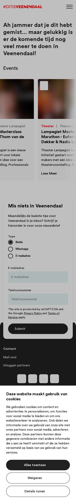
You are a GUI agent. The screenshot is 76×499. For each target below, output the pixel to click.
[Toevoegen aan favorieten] (54, 86)
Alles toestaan (35, 465)
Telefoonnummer (19, 290)
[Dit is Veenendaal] (22, 6)
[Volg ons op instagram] (32, 378)
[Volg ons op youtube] (43, 378)
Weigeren (35, 478)
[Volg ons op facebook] (21, 378)
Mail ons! (9, 357)
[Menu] (69, 6)
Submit (20, 328)
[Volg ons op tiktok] (54, 378)
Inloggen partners (16, 365)
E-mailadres (16, 268)
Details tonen (35, 491)
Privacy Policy (33, 313)
